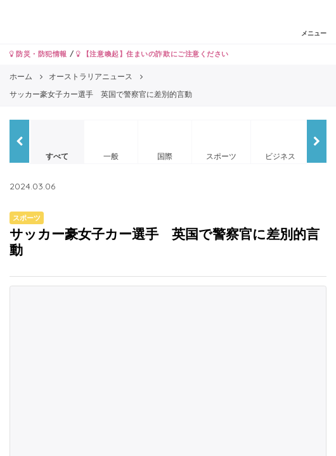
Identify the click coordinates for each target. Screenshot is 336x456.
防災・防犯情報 (38, 53)
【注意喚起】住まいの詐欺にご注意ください (152, 53)
